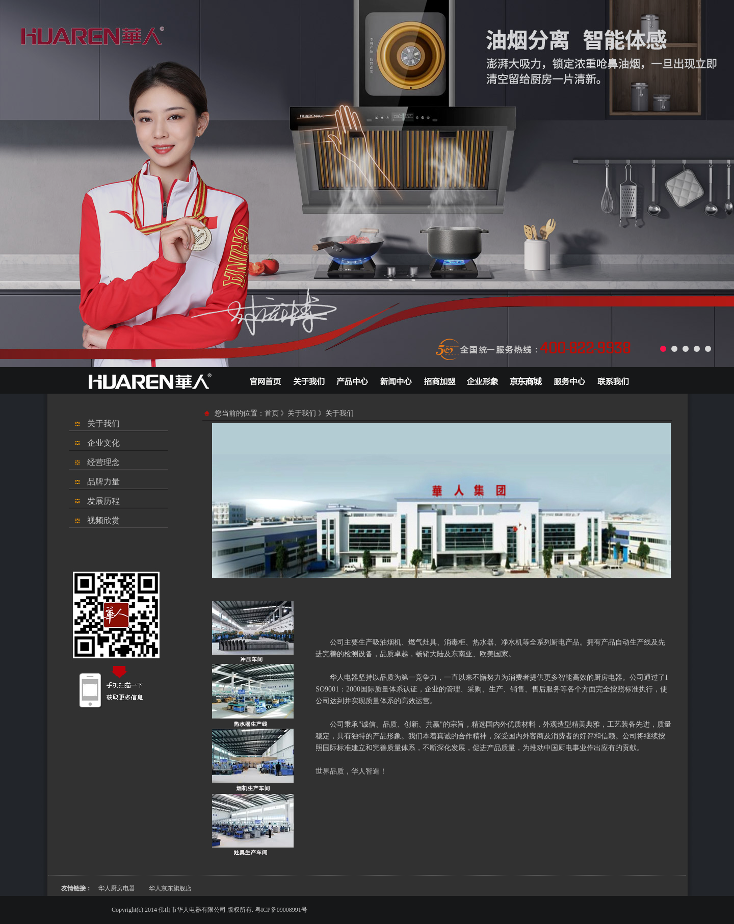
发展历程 (103, 501)
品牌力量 (103, 481)
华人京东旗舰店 (170, 888)
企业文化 (103, 443)
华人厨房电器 (116, 888)
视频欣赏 (103, 520)
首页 (272, 413)
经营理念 (103, 462)
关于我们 (103, 423)
